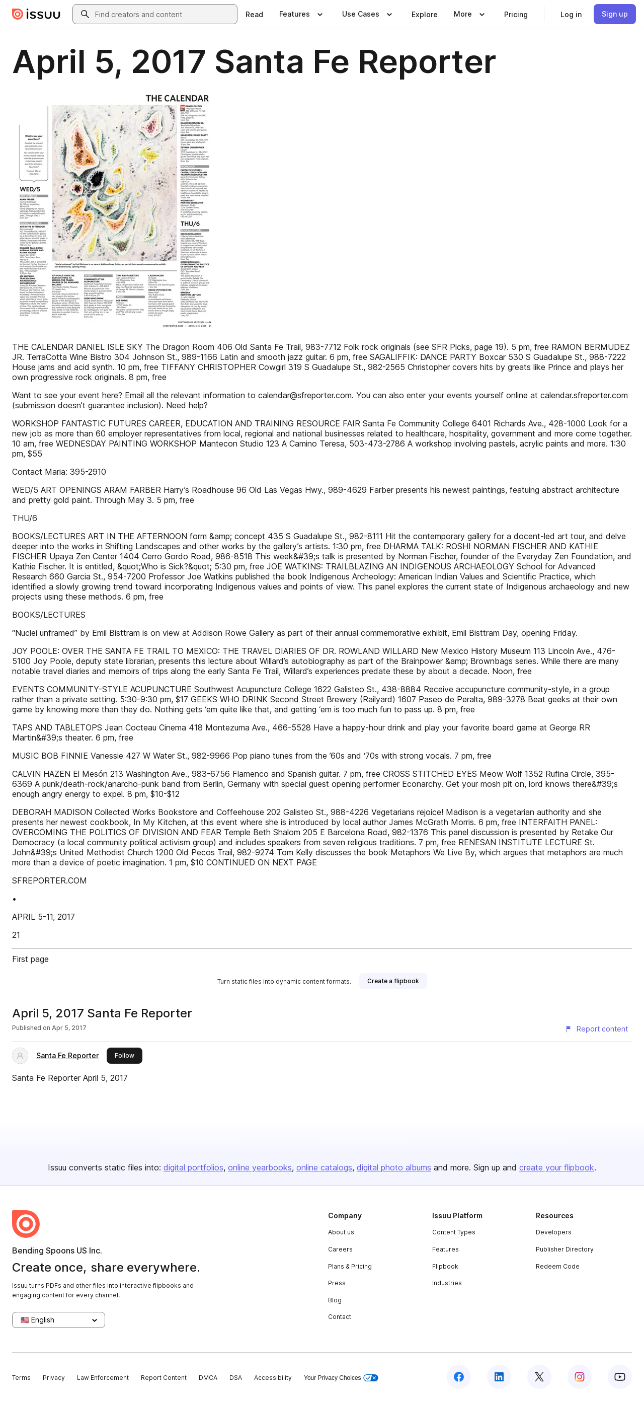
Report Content (164, 1377)
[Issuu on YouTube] (620, 1377)
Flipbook (445, 1266)
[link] (254, 14)
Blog (335, 1300)
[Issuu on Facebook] (459, 1377)
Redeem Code (558, 1266)
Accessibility (273, 1377)
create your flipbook (556, 1167)
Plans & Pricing (350, 1266)
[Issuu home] (36, 14)
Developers (554, 1232)
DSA (235, 1377)
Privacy (54, 1377)
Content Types (453, 1232)
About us (341, 1232)
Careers (340, 1249)
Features (445, 1249)
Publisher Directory (565, 1249)
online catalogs (324, 1167)
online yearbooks (260, 1167)
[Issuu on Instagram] (580, 1377)
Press (337, 1283)
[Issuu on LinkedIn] (499, 1377)
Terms (21, 1377)
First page (30, 959)
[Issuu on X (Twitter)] (539, 1377)
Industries (447, 1283)
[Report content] (596, 1029)
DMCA (208, 1377)
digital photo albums (394, 1167)
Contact (339, 1316)
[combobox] (164, 14)
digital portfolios (193, 1167)
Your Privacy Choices (341, 1378)
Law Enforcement (103, 1377)
